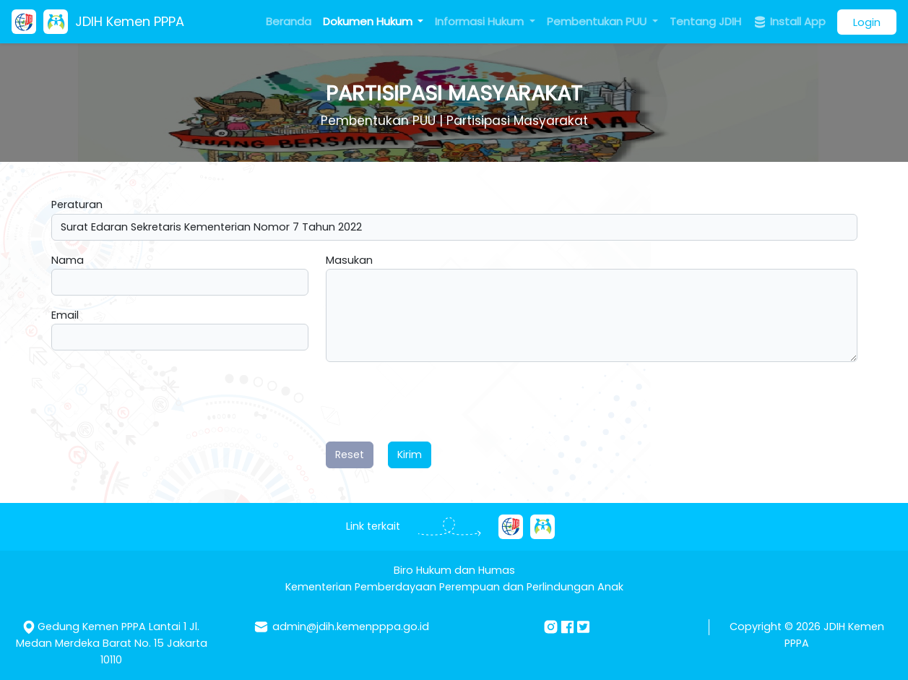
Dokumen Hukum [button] (369, 21)
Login (867, 22)
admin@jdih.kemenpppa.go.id (350, 626)
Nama (67, 260)
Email (65, 315)
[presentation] (435, 402)
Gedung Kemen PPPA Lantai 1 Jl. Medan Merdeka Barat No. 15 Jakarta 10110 (111, 643)
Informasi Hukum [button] (481, 21)
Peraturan (77, 204)
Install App (789, 22)
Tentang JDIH (705, 21)
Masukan (349, 260)
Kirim (409, 454)
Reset (349, 454)
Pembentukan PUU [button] (598, 21)
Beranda (288, 21)
